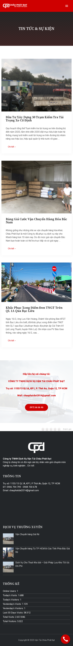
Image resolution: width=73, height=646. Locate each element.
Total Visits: (9, 617)
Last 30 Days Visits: (13, 612)
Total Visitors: (10, 621)
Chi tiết (30, 465)
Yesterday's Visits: (12, 604)
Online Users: (10, 591)
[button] (36, 407)
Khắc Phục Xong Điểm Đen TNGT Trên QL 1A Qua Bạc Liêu (34, 309)
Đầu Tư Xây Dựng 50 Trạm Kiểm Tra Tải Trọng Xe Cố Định (35, 118)
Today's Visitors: (11, 599)
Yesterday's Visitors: (13, 608)
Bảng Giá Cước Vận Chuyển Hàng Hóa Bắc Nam (36, 220)
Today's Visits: (10, 595)
